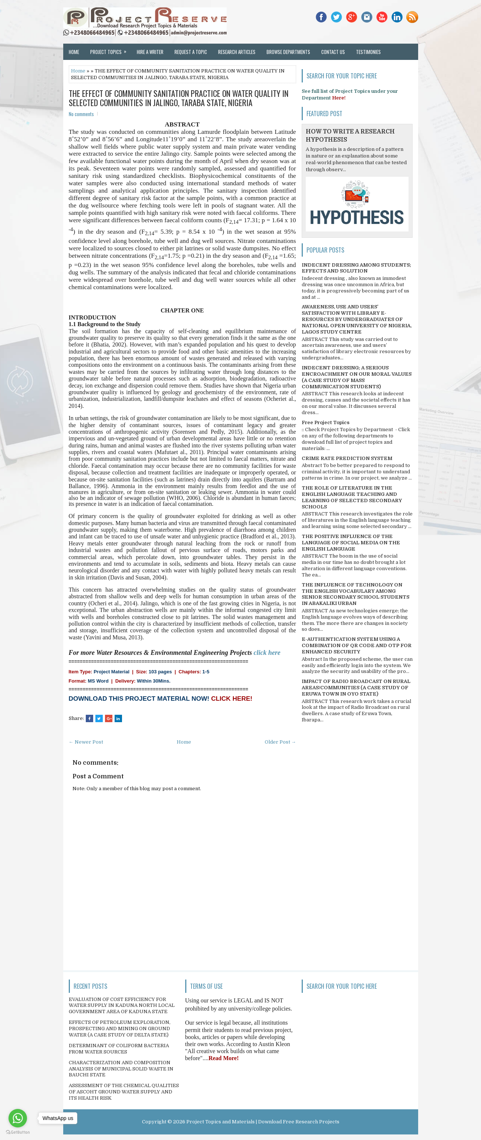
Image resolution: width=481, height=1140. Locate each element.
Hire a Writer (150, 51)
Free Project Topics (325, 422)
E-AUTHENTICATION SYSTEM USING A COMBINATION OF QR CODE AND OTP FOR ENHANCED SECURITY (356, 645)
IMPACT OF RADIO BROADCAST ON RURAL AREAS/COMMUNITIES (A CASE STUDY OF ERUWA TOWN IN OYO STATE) (356, 688)
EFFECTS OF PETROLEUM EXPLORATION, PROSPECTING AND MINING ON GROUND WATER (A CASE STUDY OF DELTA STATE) (119, 1028)
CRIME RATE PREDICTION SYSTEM (347, 458)
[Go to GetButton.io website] (18, 1132)
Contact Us (333, 51)
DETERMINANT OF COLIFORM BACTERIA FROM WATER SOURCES (119, 1049)
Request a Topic (191, 51)
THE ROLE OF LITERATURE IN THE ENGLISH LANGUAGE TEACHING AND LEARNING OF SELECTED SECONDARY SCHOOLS (352, 497)
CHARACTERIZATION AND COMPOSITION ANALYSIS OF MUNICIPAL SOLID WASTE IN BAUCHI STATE (121, 1069)
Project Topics (110, 49)
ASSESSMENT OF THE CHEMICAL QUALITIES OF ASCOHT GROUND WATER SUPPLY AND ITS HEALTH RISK (124, 1092)
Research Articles (236, 51)
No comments (81, 114)
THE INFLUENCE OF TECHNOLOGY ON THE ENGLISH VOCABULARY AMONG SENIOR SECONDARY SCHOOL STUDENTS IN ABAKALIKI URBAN (355, 594)
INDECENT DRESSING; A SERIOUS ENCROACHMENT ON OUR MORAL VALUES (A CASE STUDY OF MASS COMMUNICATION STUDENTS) (356, 377)
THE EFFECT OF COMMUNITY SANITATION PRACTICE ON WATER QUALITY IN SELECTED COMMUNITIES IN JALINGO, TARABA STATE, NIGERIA (178, 97)
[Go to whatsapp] (18, 1118)
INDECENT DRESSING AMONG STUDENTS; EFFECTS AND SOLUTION (356, 268)
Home (74, 51)
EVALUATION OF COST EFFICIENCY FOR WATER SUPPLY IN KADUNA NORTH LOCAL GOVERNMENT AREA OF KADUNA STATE (122, 1006)
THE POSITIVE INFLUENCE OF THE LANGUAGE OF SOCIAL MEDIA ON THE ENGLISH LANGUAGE (351, 543)
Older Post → (280, 742)
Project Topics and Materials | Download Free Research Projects (262, 1121)
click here (267, 652)
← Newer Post (86, 742)
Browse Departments (288, 51)
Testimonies (368, 51)
